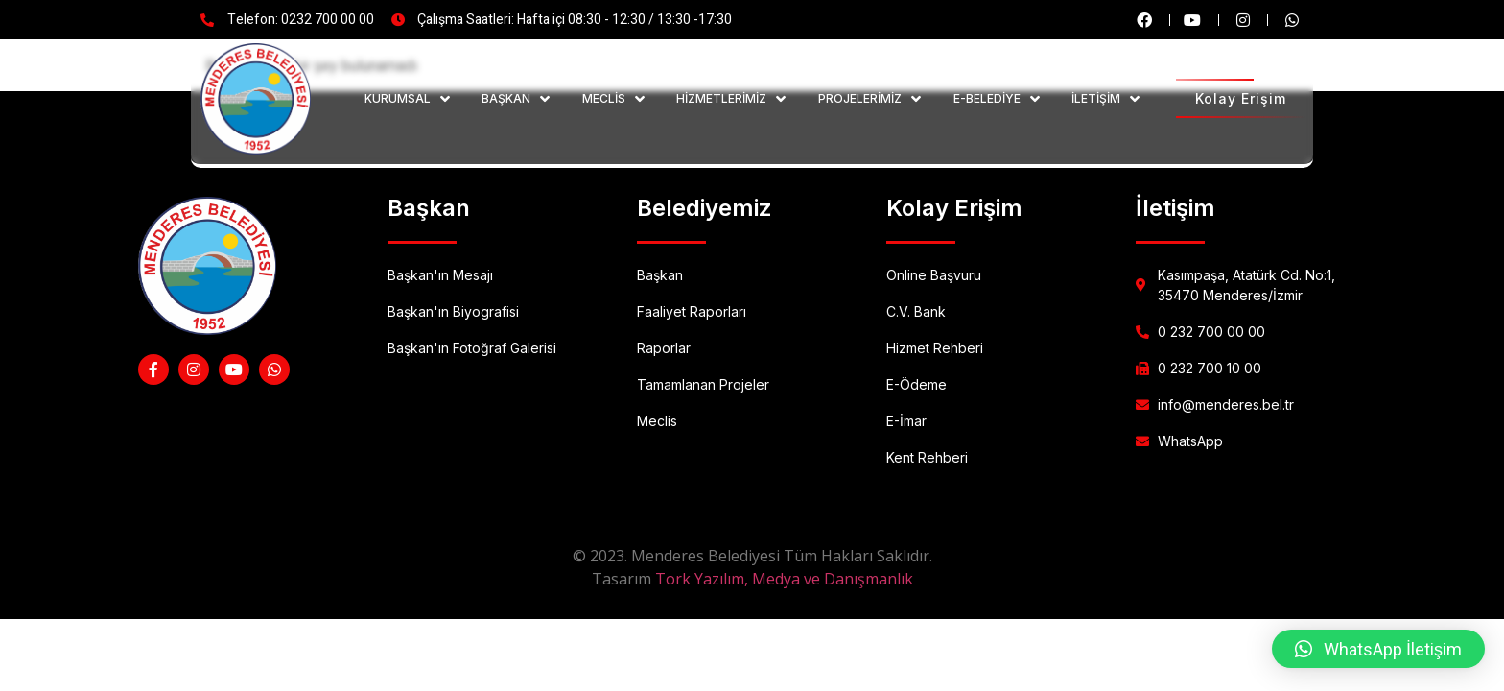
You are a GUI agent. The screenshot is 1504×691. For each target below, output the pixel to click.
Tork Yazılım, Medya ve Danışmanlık (784, 578)
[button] (1378, 649)
